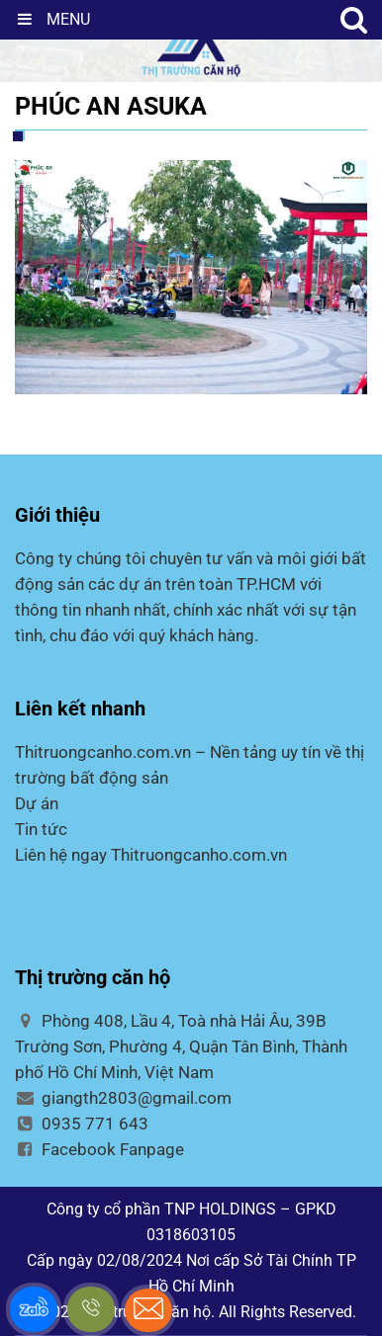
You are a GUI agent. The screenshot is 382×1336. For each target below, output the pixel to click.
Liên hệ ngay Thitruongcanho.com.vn (151, 855)
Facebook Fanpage (99, 1149)
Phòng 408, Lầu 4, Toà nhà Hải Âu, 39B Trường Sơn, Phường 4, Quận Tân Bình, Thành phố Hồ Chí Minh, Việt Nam (181, 1046)
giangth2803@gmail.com (123, 1098)
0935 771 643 (81, 1123)
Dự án (36, 803)
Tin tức (41, 829)
